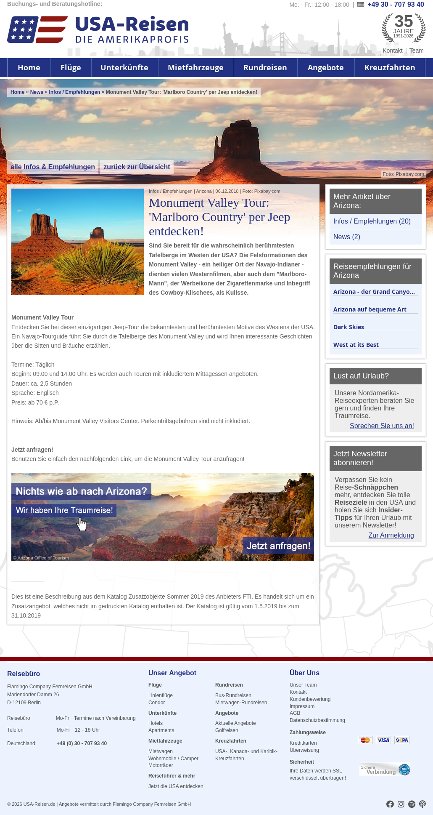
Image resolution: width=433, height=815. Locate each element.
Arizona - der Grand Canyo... (374, 292)
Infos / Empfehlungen (75, 92)
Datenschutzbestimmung (317, 720)
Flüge (71, 67)
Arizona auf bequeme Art (370, 309)
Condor (156, 703)
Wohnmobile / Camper (173, 759)
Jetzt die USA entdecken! (176, 786)
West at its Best (356, 345)
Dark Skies (348, 327)
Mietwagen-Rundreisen (241, 703)
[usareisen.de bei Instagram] (401, 805)
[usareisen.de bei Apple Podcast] (422, 805)
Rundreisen (265, 67)
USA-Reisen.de (39, 804)
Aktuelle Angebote (235, 723)
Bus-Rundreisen (233, 695)
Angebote (326, 67)
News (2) (346, 236)
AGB (295, 713)
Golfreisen (226, 730)
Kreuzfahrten (389, 67)
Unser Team (303, 685)
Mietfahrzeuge (196, 67)
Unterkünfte (124, 67)
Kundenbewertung (310, 699)
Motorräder (160, 765)
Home (29, 67)
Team (416, 50)
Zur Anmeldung (391, 535)
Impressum (302, 706)
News (36, 92)
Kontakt (392, 50)
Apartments (161, 730)
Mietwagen (160, 751)
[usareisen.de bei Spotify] (411, 805)
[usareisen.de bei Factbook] (390, 805)
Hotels (155, 723)
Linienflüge (160, 695)
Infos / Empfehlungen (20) (372, 221)
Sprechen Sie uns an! (382, 425)
